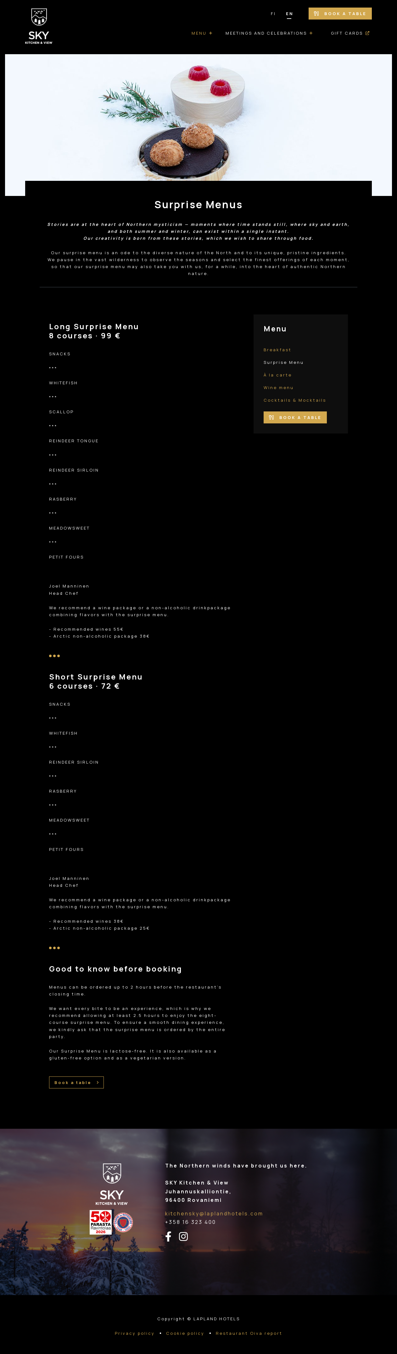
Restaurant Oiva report (249, 1333)
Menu (199, 33)
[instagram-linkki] (187, 1236)
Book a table (340, 13)
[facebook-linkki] (172, 1236)
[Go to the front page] (39, 27)
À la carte (278, 375)
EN (290, 13)
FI (273, 13)
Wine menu (279, 387)
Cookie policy (185, 1333)
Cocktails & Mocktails (295, 400)
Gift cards (347, 33)
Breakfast (278, 350)
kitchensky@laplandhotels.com (214, 1213)
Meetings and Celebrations (266, 33)
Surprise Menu (284, 362)
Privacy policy (135, 1333)
